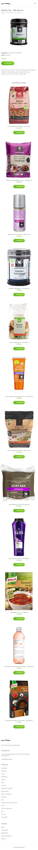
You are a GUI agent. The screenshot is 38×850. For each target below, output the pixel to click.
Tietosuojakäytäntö (6, 836)
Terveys (3, 814)
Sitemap (3, 838)
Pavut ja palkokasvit (6, 808)
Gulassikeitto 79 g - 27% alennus (19, 612)
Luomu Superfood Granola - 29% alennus (19, 450)
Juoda (3, 774)
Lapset (3, 779)
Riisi (2, 811)
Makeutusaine (5, 791)
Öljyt (2, 800)
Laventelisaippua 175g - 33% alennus (19, 504)
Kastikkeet (4, 776)
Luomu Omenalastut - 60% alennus (19, 342)
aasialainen (4, 768)
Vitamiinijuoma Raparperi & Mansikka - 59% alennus (19, 666)
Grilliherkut (4, 771)
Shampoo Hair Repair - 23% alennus (19, 558)
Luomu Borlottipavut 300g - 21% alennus (19, 126)
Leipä (2, 782)
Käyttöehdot (4, 833)
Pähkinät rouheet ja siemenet (9, 802)
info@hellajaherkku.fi (6, 759)
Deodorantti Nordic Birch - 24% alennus (19, 234)
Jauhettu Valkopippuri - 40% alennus (19, 288)
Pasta (2, 805)
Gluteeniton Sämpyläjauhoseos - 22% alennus (19, 180)
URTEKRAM (18, 53)
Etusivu (3, 12)
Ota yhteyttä (4, 830)
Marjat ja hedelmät (6, 794)
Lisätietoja (7, 63)
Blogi (2, 827)
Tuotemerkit (11, 53)
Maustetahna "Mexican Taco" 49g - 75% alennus (19, 720)
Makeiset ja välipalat (6, 788)
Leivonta (3, 785)
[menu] (35, 3)
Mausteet (3, 797)
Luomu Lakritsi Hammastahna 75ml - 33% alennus (19, 396)
